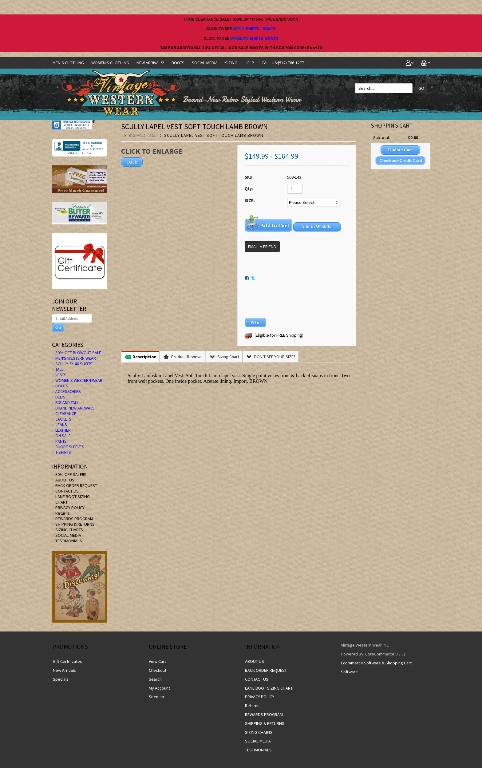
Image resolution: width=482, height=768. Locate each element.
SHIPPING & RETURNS (75, 524)
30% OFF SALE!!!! (70, 474)
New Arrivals (64, 670)
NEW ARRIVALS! (150, 62)
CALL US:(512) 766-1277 (283, 62)
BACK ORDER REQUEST (76, 485)
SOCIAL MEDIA (205, 62)
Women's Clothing (110, 62)
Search (155, 679)
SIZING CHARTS (69, 529)
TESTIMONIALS (68, 541)
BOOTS (269, 29)
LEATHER (63, 430)
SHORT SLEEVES (69, 446)
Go (421, 88)
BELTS (60, 397)
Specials (61, 679)
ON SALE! (63, 435)
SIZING (231, 62)
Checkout (157, 670)
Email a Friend (262, 246)
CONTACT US (67, 491)
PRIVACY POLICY (70, 507)
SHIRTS (252, 29)
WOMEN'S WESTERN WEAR (78, 380)
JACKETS (63, 419)
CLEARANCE (65, 413)
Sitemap (156, 696)
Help (249, 62)
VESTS (60, 375)
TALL (59, 369)
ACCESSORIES (68, 391)
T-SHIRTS (63, 452)
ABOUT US (64, 480)
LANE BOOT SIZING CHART (269, 688)
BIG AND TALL (142, 135)
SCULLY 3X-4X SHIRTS (74, 363)
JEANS (61, 424)
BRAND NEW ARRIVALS (75, 408)
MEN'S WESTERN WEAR (75, 358)
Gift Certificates (67, 661)
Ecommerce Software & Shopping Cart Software (376, 667)
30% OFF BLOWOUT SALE (78, 352)
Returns (62, 513)
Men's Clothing (68, 62)
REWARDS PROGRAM (74, 518)
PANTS (61, 441)
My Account (159, 688)
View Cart (157, 661)
